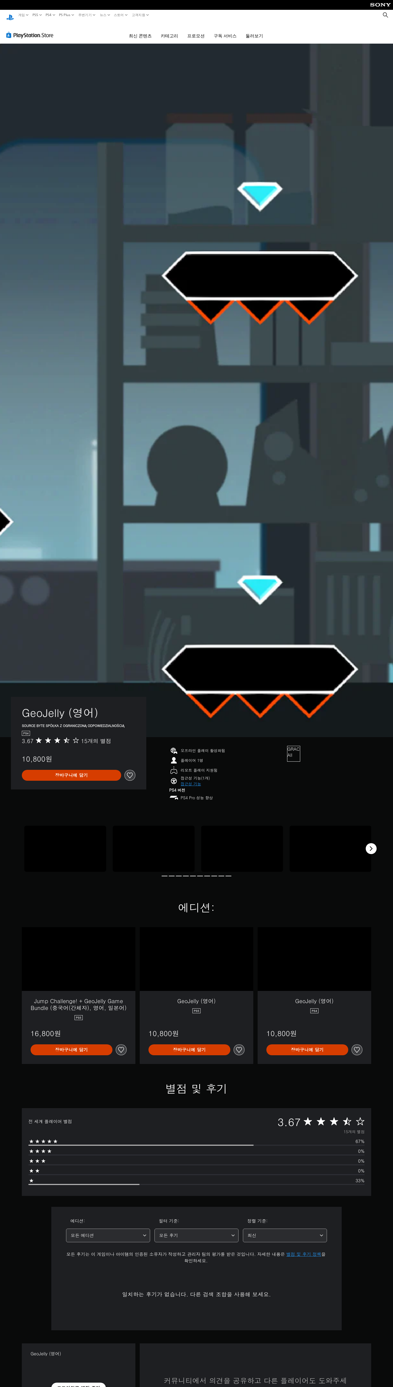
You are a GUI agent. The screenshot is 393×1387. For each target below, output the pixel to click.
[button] (191, 779)
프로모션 (196, 30)
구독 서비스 (225, 30)
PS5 (35, 15)
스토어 (119, 15)
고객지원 (138, 15)
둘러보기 (254, 30)
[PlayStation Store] (31, 29)
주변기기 (85, 15)
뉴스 (103, 15)
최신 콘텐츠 (140, 30)
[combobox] (108, 1230)
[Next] (371, 843)
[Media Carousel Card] (65, 844)
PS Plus (64, 15)
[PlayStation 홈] (10, 15)
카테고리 (169, 30)
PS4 (49, 15)
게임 (21, 15)
